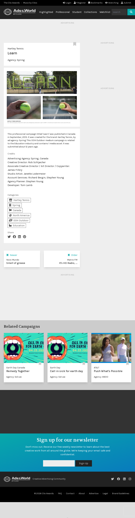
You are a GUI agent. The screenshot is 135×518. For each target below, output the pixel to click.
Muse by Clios (30, 2)
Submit (126, 2)
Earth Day (55, 367)
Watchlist (105, 12)
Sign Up (83, 463)
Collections (90, 12)
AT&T (96, 367)
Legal (105, 493)
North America (19, 215)
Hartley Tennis (16, 48)
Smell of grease (15, 262)
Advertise (93, 493)
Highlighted (46, 12)
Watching (111, 2)
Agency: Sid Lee (14, 377)
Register (80, 2)
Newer (11, 255)
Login (67, 2)
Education (17, 225)
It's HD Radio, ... (68, 262)
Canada (15, 210)
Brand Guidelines (120, 493)
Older (72, 255)
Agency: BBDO (101, 377)
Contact (70, 493)
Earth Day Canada (15, 367)
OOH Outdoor (18, 220)
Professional (63, 12)
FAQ (60, 493)
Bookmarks (95, 2)
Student (77, 12)
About (82, 493)
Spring (21, 59)
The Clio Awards (12, 2)
